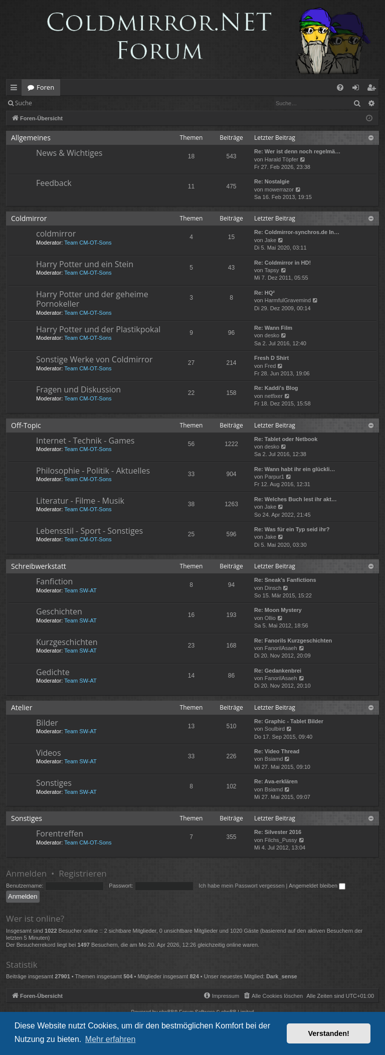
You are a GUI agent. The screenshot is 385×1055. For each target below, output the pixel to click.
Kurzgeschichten (66, 642)
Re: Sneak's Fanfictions (285, 580)
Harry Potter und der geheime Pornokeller (92, 299)
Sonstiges (54, 782)
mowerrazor (279, 189)
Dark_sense (281, 976)
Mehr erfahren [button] (110, 1039)
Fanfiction (54, 581)
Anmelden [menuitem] (358, 89)
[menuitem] (340, 87)
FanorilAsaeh (281, 648)
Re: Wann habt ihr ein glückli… (294, 469)
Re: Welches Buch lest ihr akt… (295, 499)
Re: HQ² (264, 293)
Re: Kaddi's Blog (276, 388)
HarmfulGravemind (288, 300)
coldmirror (56, 233)
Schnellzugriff (16, 89)
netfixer (274, 396)
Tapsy (272, 270)
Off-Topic (26, 425)
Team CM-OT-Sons (87, 243)
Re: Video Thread (276, 751)
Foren (45, 87)
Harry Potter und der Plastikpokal (98, 329)
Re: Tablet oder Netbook (285, 439)
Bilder (47, 722)
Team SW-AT (80, 590)
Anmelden (61, 103)
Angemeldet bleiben (317, 886)
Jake (270, 240)
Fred (270, 366)
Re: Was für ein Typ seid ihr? (291, 529)
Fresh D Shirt (271, 358)
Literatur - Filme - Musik (80, 500)
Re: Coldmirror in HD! (282, 263)
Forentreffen (59, 833)
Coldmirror (29, 218)
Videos (48, 752)
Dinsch (273, 588)
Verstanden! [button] (328, 1033)
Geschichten (59, 611)
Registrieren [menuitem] (373, 89)
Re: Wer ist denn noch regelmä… (297, 151)
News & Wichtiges (69, 152)
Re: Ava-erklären (276, 781)
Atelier (21, 707)
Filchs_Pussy (281, 840)
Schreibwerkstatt (38, 566)
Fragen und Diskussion (78, 389)
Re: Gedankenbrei (277, 671)
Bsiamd (274, 759)
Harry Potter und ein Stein (84, 264)
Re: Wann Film (273, 328)
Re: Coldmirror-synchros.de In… (296, 232)
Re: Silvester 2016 (277, 832)
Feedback (54, 182)
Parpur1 (274, 477)
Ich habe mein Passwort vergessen (241, 886)
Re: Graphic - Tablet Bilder (288, 721)
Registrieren (106, 103)
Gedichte (53, 672)
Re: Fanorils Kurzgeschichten (293, 641)
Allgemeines (31, 137)
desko (272, 335)
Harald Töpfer (281, 159)
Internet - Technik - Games (85, 440)
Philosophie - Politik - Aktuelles (93, 470)
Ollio (270, 618)
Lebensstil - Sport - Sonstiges (89, 530)
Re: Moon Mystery (278, 610)
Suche (23, 103)
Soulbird (275, 729)
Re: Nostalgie (271, 181)
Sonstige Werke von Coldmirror (94, 359)
